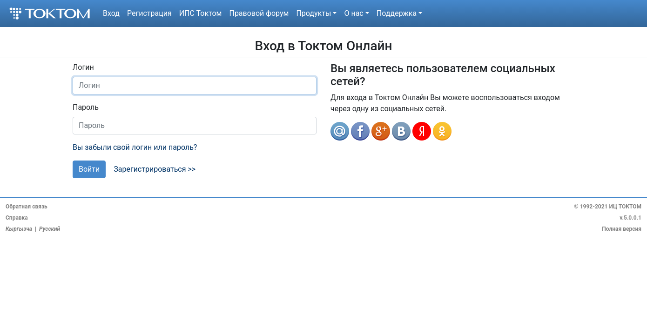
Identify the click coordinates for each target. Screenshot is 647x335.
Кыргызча (19, 229)
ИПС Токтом (200, 13)
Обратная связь (26, 206)
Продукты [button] (313, 13)
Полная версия (621, 229)
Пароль (86, 107)
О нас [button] (353, 13)
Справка (17, 217)
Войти (89, 169)
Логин (83, 67)
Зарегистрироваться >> (154, 169)
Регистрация (149, 13)
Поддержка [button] (397, 13)
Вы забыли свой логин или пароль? (135, 147)
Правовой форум (259, 13)
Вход (111, 13)
